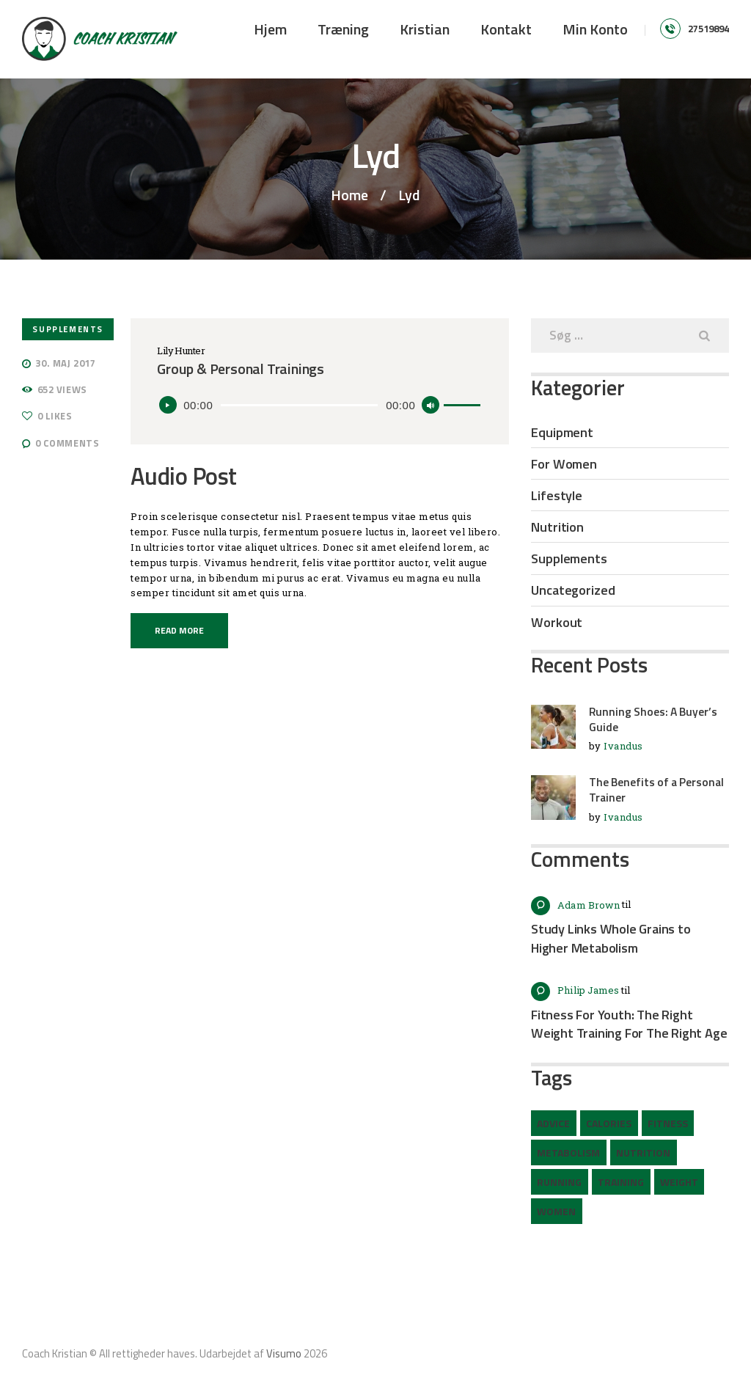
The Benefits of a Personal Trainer (656, 789)
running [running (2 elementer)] (559, 1182)
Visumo (283, 1353)
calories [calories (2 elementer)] (608, 1123)
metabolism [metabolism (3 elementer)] (568, 1152)
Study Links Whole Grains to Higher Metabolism (611, 938)
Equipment (562, 432)
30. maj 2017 (65, 363)
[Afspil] (168, 405)
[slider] (299, 405)
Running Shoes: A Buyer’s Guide (653, 719)
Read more (179, 630)
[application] (320, 404)
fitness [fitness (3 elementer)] (668, 1123)
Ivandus (623, 745)
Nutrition (557, 526)
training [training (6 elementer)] (621, 1182)
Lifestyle (556, 495)
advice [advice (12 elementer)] (553, 1123)
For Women (564, 463)
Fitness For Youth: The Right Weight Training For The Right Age (629, 1024)
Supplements (67, 329)
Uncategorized (573, 589)
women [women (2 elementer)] (556, 1211)
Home (349, 195)
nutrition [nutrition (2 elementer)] (643, 1152)
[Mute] (430, 405)
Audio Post (184, 476)
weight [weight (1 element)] (679, 1182)
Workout (556, 622)
